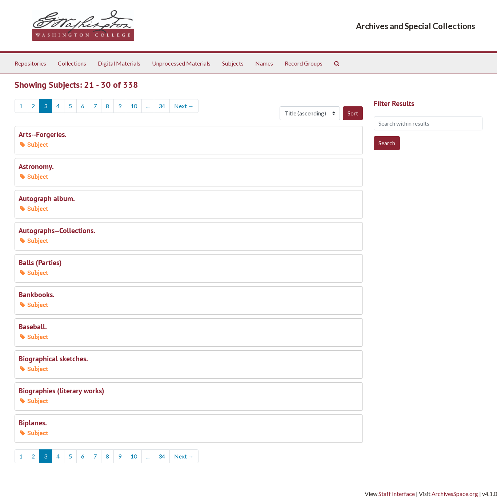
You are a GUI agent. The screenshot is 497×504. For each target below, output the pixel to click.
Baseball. (33, 326)
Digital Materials (119, 63)
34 (162, 105)
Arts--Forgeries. (43, 134)
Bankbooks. (37, 294)
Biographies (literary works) (61, 390)
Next (184, 105)
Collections (72, 63)
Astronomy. (36, 166)
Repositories (30, 63)
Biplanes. (33, 423)
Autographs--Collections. (57, 230)
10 (134, 105)
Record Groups (303, 63)
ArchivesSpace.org (455, 493)
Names (264, 63)
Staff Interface (396, 493)
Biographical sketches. (53, 358)
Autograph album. (47, 198)
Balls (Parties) (40, 262)
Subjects (233, 63)
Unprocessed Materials (181, 63)
